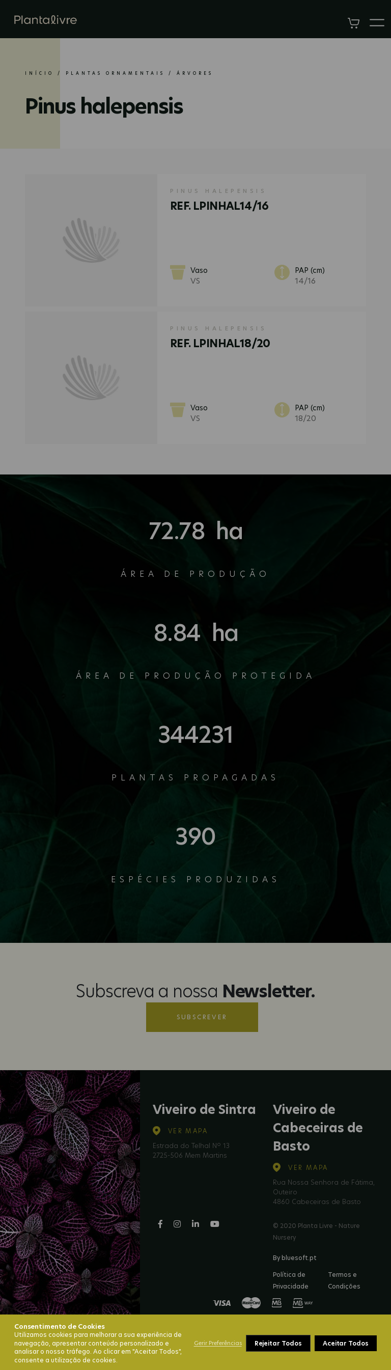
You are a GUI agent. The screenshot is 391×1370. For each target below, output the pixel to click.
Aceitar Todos (346, 1343)
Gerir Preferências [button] (218, 1343)
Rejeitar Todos (278, 1343)
